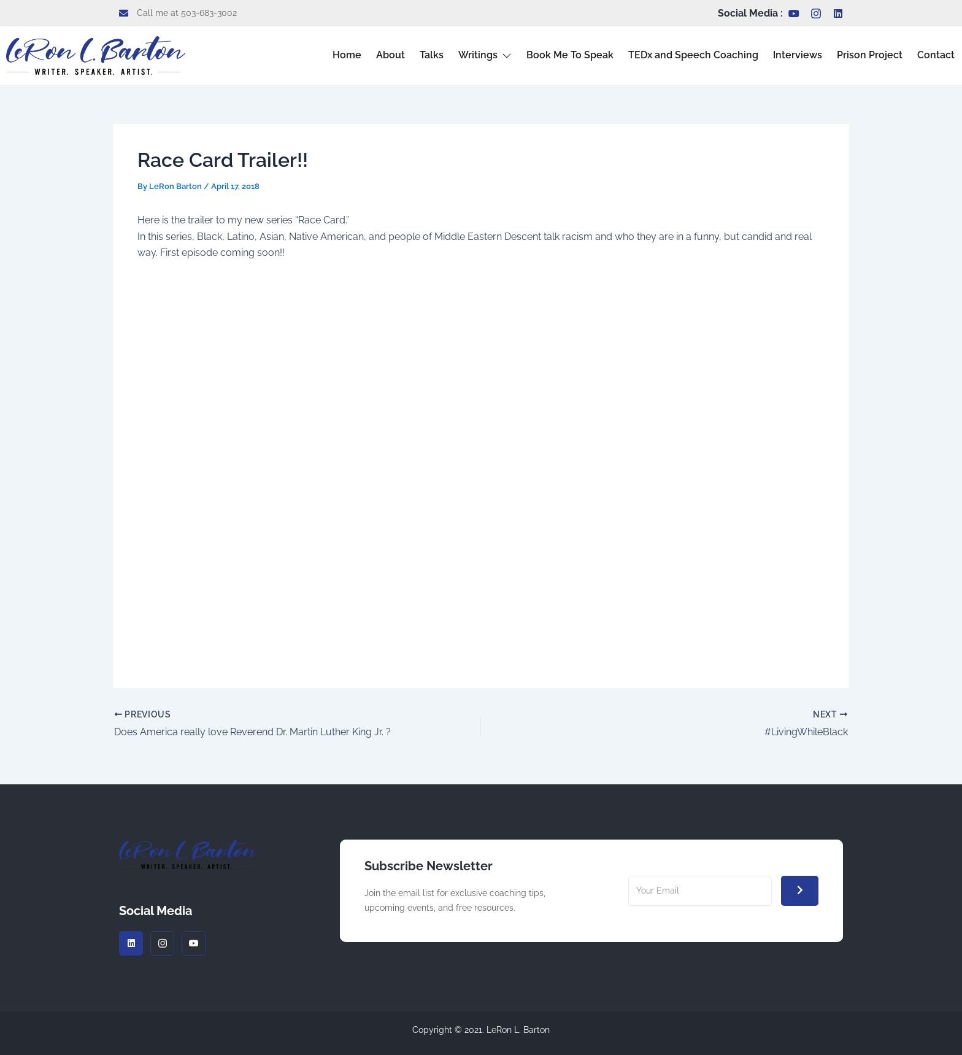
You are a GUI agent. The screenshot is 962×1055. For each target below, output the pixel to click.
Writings (485, 55)
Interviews (797, 55)
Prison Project (869, 55)
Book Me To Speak (570, 55)
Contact (936, 55)
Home (347, 55)
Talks (432, 55)
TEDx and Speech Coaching (693, 55)
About (390, 55)
